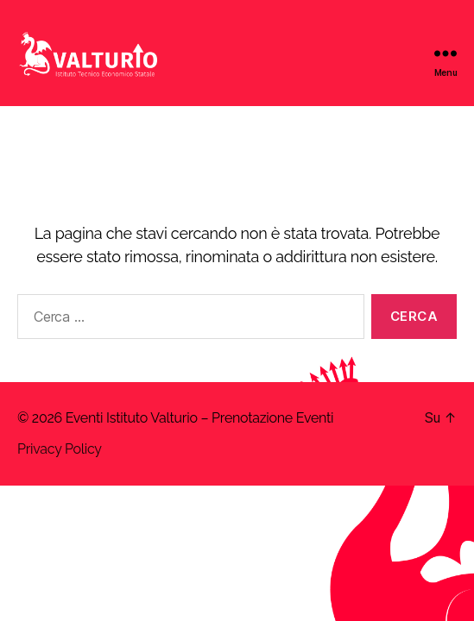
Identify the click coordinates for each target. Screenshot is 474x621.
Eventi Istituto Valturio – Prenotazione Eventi (200, 418)
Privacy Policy (59, 449)
